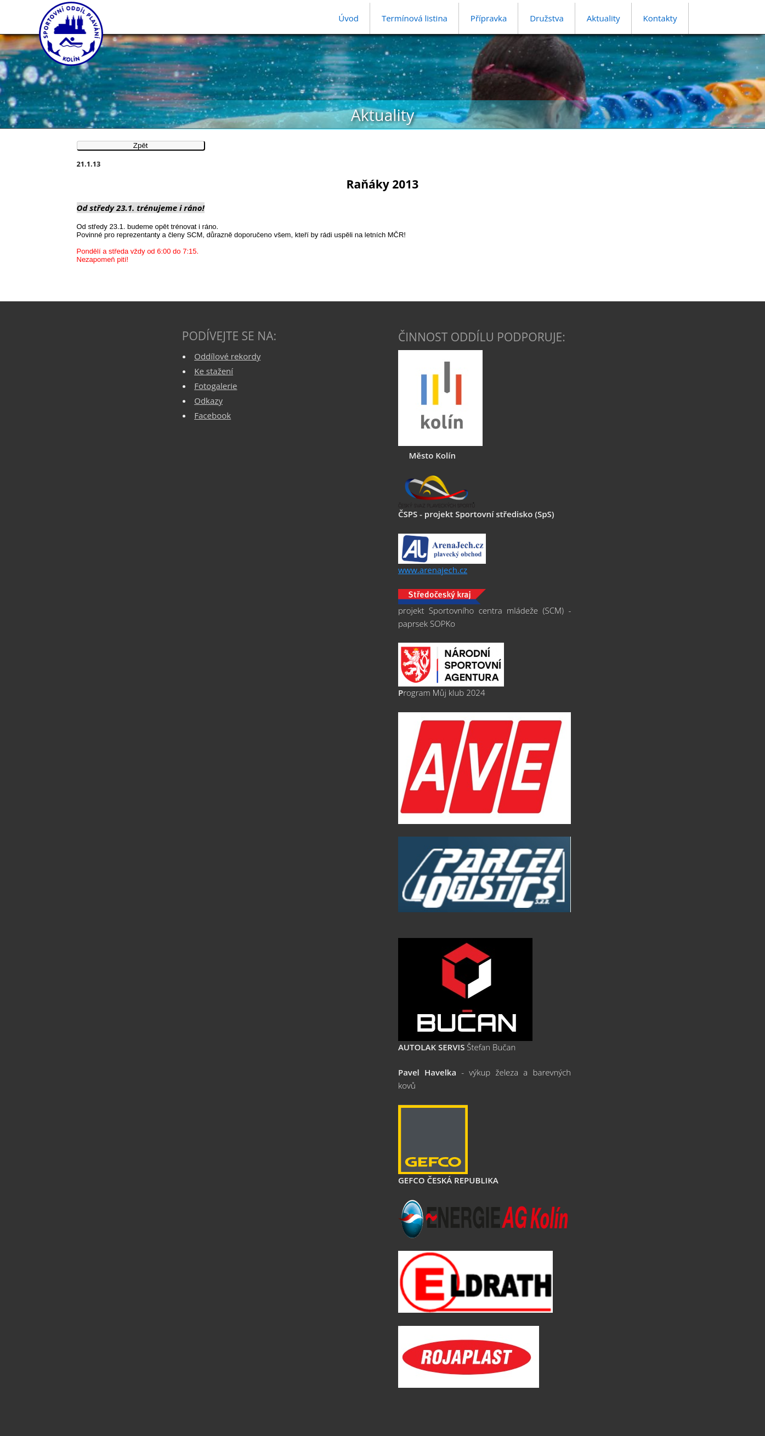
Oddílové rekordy (227, 356)
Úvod (348, 18)
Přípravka (489, 18)
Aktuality (603, 18)
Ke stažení (213, 370)
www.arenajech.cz (432, 569)
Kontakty (660, 18)
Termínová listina (414, 18)
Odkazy (208, 400)
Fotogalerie (215, 385)
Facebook (212, 415)
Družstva (547, 18)
